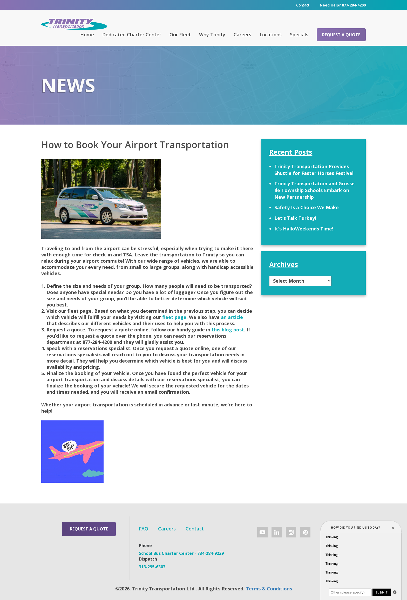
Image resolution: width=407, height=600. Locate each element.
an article (232, 317)
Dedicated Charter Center (131, 34)
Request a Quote (341, 35)
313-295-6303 (152, 567)
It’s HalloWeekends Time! (303, 229)
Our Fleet (180, 34)
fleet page (174, 317)
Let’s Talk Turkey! (295, 218)
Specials (299, 34)
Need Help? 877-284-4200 (343, 5)
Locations (271, 34)
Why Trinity (212, 34)
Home (87, 34)
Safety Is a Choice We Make (306, 207)
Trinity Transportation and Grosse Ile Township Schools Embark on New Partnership (314, 190)
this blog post (228, 329)
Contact (302, 5)
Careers (242, 34)
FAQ (143, 529)
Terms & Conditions (269, 588)
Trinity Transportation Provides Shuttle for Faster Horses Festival (314, 169)
